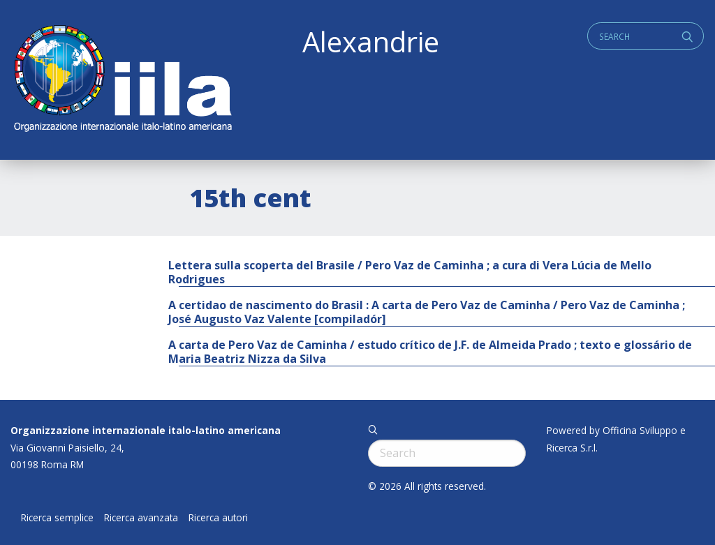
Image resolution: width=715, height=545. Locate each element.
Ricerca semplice (57, 518)
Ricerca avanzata (141, 518)
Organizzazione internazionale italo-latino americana (145, 430)
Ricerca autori (218, 518)
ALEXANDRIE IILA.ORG (122, 79)
